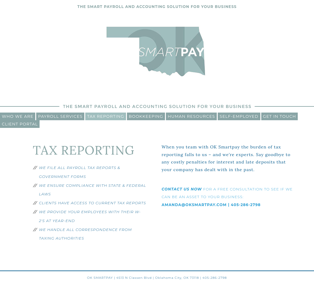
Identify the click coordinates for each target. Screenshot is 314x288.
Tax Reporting (105, 116)
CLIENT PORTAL (20, 123)
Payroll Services (60, 116)
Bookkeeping (146, 116)
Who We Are (17, 116)
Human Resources (191, 116)
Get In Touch (279, 116)
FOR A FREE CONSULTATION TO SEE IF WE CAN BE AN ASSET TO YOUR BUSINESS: (227, 197)
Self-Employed (239, 116)
